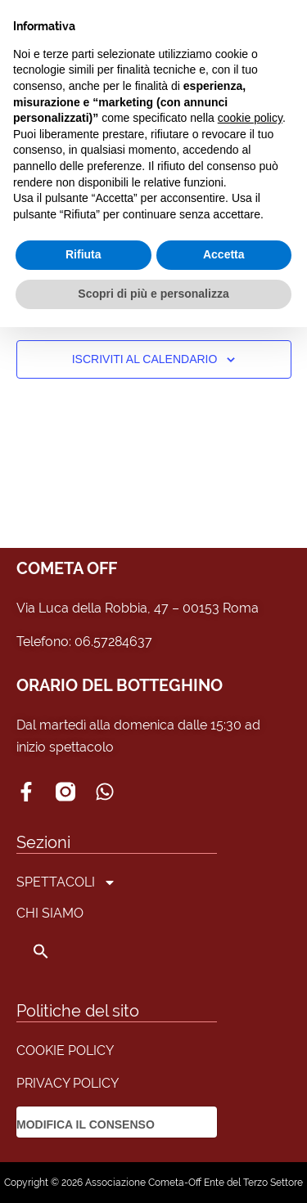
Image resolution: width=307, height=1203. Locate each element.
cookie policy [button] (250, 117)
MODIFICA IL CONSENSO (85, 1124)
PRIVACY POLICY (67, 1083)
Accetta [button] (224, 254)
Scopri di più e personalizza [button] (153, 293)
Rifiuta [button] (83, 254)
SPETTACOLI (66, 882)
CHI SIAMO (50, 913)
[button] (66, 951)
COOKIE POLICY (65, 1050)
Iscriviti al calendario (145, 359)
